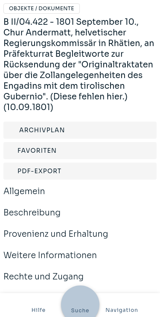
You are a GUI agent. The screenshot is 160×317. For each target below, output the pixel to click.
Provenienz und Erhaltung (55, 239)
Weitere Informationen (50, 261)
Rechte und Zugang (43, 282)
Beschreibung (32, 218)
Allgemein (24, 197)
